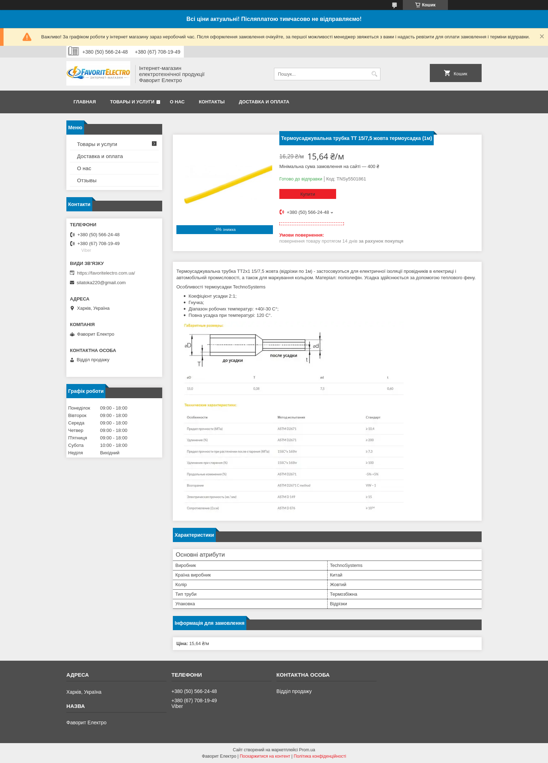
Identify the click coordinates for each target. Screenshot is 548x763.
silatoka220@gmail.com (101, 282)
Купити (307, 194)
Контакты (212, 101)
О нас (177, 101)
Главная (84, 101)
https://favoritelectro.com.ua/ (106, 273)
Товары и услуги (132, 101)
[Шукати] (374, 74)
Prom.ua (307, 749)
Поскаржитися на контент (265, 756)
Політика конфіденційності (320, 756)
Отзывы (87, 180)
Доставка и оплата (264, 101)
